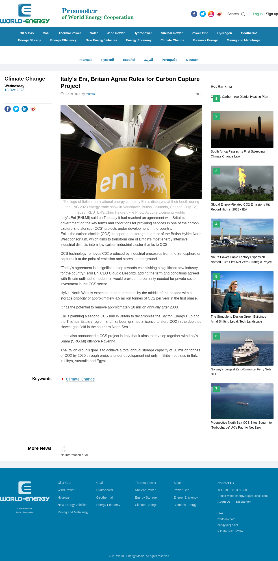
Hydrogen (224, 33)
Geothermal (249, 33)
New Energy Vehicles (101, 40)
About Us (223, 501)
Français (85, 60)
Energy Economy (139, 40)
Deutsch (192, 60)
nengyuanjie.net (227, 525)
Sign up (272, 14)
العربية (148, 60)
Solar (94, 33)
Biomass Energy (205, 40)
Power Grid (200, 33)
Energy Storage (29, 40)
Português (169, 60)
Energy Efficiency (63, 40)
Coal (46, 33)
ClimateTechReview (230, 530)
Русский (107, 60)
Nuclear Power (172, 33)
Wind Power (116, 33)
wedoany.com (226, 519)
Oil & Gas (27, 33)
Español (129, 60)
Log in (258, 14)
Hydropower (143, 33)
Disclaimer (243, 501)
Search (233, 14)
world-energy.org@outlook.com (247, 495)
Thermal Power (70, 33)
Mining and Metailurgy (243, 40)
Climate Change (172, 40)
